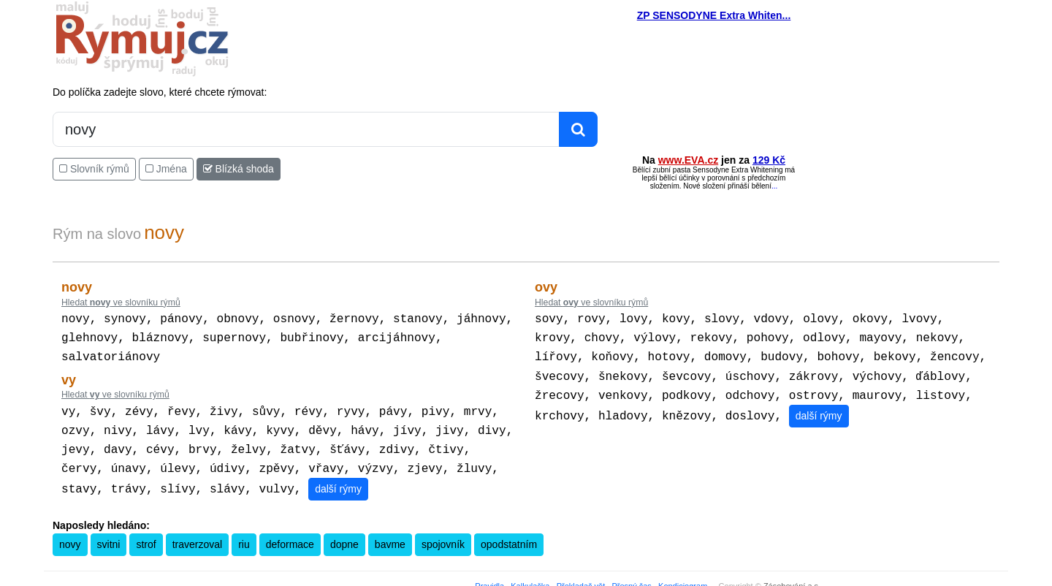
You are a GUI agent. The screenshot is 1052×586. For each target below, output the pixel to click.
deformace (290, 534)
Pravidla (489, 575)
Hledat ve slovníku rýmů (120, 302)
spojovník (443, 534)
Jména (166, 169)
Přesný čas (631, 575)
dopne (344, 534)
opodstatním (509, 534)
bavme (390, 534)
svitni (109, 534)
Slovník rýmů (94, 169)
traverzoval (197, 534)
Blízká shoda (238, 169)
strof (146, 534)
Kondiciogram (682, 575)
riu (244, 534)
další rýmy (338, 478)
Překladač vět (581, 575)
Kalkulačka (530, 575)
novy (70, 534)
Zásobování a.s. (791, 575)
